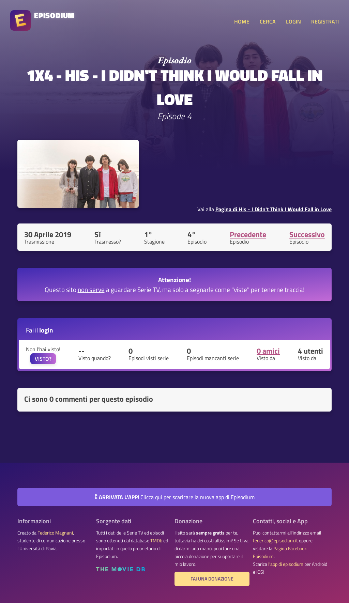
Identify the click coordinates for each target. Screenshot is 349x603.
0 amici (268, 351)
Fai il (39, 330)
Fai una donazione (212, 579)
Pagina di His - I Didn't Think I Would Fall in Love (273, 209)
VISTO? (43, 359)
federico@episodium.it (275, 540)
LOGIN (293, 21)
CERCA (268, 21)
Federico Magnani (55, 533)
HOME (241, 21)
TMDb (156, 540)
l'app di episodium (285, 564)
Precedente (248, 234)
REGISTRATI (325, 21)
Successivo (307, 234)
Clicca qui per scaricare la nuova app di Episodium (174, 497)
